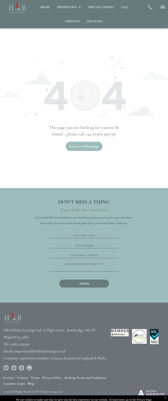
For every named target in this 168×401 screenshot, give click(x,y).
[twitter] (6, 368)
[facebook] (13, 368)
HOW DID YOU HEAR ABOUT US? (84, 264)
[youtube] (29, 368)
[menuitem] (45, 7)
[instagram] (21, 368)
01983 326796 (19, 344)
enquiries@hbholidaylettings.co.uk (40, 351)
